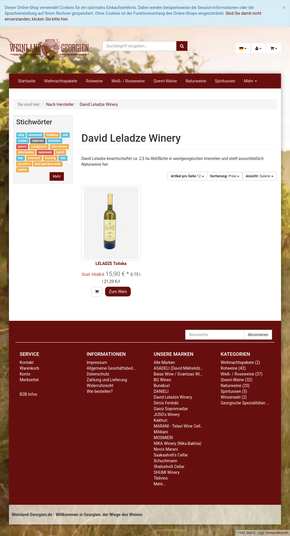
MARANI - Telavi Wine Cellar (179, 426)
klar (20, 158)
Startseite (26, 81)
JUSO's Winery (167, 414)
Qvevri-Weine (165, 81)
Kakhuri (160, 420)
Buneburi (162, 385)
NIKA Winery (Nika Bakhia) (177, 443)
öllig (21, 135)
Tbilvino (161, 478)
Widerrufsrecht (100, 385)
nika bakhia (26, 152)
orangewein (39, 146)
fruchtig (50, 158)
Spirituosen (225, 81)
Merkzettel (29, 379)
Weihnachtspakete (60, 81)
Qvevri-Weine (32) (237, 379)
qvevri (22, 146)
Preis (225, 176)
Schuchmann (165, 460)
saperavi (38, 141)
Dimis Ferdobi (166, 403)
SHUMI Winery (166, 472)
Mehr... (160, 484)
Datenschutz (98, 374)
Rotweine (94, 81)
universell (35, 135)
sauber (22, 141)
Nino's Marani (166, 449)
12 (187, 176)
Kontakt (27, 362)
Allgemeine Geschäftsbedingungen (118, 368)
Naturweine (196, 81)
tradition (52, 135)
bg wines (24, 164)
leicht (60, 152)
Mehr (250, 81)
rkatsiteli (54, 141)
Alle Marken (164, 362)
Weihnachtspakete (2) (240, 362)
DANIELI (161, 391)
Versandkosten (277, 533)
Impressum (97, 362)
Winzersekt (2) (234, 397)
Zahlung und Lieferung (107, 379)
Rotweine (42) (233, 368)
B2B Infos (28, 394)
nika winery (59, 146)
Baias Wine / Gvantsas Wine (179, 374)
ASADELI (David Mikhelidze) (179, 368)
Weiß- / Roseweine (128, 81)
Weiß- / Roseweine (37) (242, 374)
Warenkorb (29, 368)
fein (63, 158)
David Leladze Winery (173, 397)
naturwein (45, 152)
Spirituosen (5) (234, 391)
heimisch (34, 158)
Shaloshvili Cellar (169, 466)
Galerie (260, 176)
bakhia (22, 170)
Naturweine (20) (235, 385)
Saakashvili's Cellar (171, 455)
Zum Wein (118, 291)
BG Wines (162, 379)
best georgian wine (47, 164)
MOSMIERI (163, 437)
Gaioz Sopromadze (171, 408)
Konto (25, 374)
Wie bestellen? (100, 391)
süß (65, 135)
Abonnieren (258, 334)
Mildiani (161, 432)
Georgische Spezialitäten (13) (247, 403)
